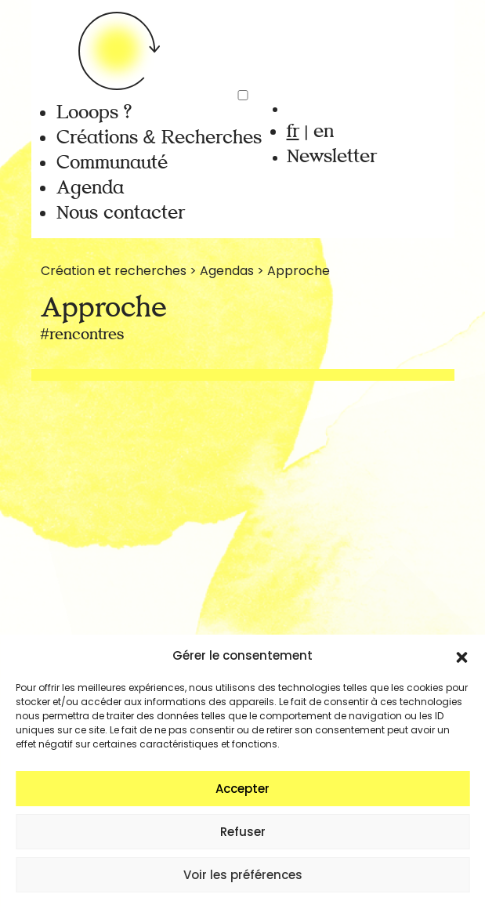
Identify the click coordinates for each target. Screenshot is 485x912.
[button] (461, 656)
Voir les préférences (242, 875)
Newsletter (332, 156)
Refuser (243, 831)
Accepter (242, 788)
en (323, 131)
